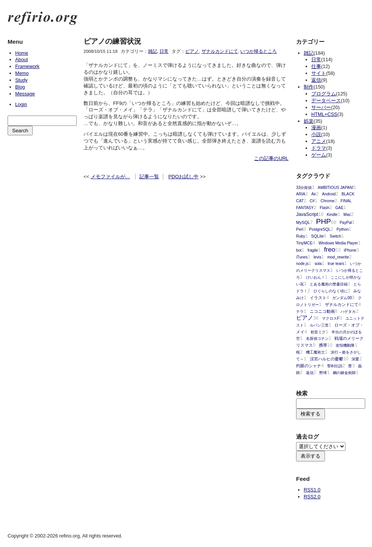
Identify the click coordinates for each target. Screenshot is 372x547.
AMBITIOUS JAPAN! (335, 188)
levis (317, 257)
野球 (323, 373)
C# (312, 201)
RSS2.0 (312, 496)
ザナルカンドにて (220, 51)
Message (25, 94)
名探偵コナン (317, 338)
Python (342, 229)
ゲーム (318, 155)
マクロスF (330, 318)
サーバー (321, 107)
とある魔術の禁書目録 (329, 284)
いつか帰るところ (258, 51)
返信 (316, 80)
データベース (326, 100)
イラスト (318, 297)
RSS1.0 (312, 490)
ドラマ (318, 148)
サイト (318, 73)
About (21, 59)
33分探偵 (304, 188)
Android (329, 194)
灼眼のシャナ (308, 365)
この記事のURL (271, 158)
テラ (300, 311)
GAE (339, 208)
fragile (312, 250)
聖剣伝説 (334, 366)
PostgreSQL (319, 229)
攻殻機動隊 (345, 345)
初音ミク (318, 332)
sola (318, 264)
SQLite (317, 236)
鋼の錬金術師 (344, 373)
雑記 (152, 51)
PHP (323, 221)
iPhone (350, 250)
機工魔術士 (315, 352)
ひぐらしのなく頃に (331, 291)
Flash (324, 208)
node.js (302, 264)
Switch (335, 236)
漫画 (316, 127)
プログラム (323, 94)
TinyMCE (304, 243)
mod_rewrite (338, 257)
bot (298, 250)
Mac (347, 214)
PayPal (346, 222)
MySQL (303, 222)
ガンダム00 (342, 298)
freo (329, 249)
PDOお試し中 (183, 176)
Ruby (300, 236)
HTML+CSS (324, 114)
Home (21, 53)
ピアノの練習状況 (112, 41)
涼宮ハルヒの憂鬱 (326, 359)
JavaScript (307, 214)
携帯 (323, 345)
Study (21, 80)
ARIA (300, 194)
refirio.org (43, 18)
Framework (27, 66)
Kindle (332, 214)
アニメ (318, 141)
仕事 (316, 66)
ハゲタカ (348, 311)
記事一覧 (149, 176)
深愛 (355, 359)
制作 (309, 87)
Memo (22, 73)
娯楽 (309, 121)
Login (21, 104)
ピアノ (192, 51)
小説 (316, 134)
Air (313, 194)
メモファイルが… (110, 176)
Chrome (327, 201)
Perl (299, 229)
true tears (336, 264)
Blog (20, 87)
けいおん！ (315, 277)
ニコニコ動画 (322, 311)
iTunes (301, 257)
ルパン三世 (319, 325)
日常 (164, 51)
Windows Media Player (338, 243)
